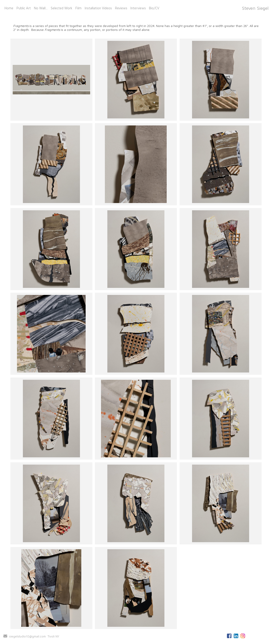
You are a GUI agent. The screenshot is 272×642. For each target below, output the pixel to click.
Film (78, 8)
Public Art (24, 8)
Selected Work (61, 8)
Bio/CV (154, 8)
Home (9, 8)
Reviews (121, 8)
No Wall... (41, 8)
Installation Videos (98, 8)
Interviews (138, 8)
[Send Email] (5, 636)
